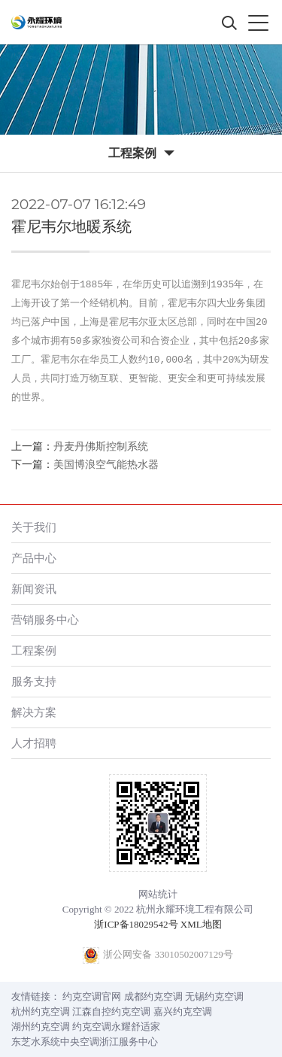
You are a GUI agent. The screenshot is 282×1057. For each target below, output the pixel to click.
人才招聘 (33, 743)
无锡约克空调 (214, 996)
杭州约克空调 (40, 1011)
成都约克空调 (153, 996)
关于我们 (33, 527)
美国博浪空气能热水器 (106, 464)
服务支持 (33, 681)
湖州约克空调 (40, 1026)
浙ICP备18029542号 (135, 924)
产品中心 (33, 557)
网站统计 (157, 894)
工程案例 (33, 650)
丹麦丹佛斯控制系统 (100, 446)
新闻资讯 (33, 588)
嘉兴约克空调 (182, 1011)
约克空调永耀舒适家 (116, 1026)
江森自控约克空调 (111, 1011)
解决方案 (33, 712)
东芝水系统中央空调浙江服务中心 (84, 1041)
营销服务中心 (45, 619)
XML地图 (201, 924)
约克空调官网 (91, 996)
